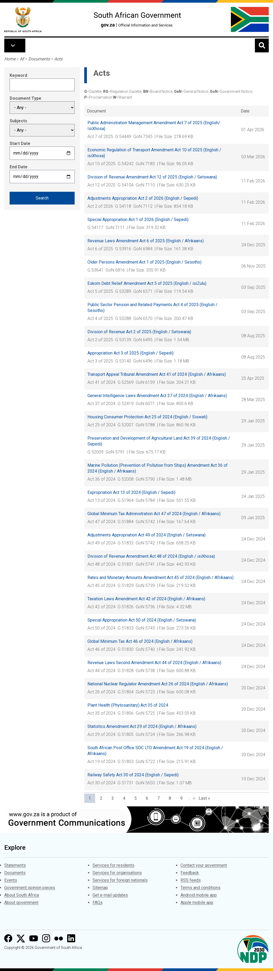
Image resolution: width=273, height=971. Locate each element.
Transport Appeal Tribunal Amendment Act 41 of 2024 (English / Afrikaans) (156, 374)
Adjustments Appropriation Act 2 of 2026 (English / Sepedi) (142, 198)
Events (10, 880)
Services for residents (113, 865)
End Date (18, 166)
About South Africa (21, 895)
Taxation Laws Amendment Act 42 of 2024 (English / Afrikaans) (146, 598)
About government (21, 902)
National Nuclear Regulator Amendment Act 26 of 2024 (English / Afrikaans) (157, 683)
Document (96, 111)
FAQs (98, 902)
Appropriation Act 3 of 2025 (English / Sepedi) (130, 353)
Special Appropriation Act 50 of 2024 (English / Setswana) (141, 620)
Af (22, 58)
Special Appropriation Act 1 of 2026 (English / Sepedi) (137, 219)
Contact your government (203, 865)
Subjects (18, 120)
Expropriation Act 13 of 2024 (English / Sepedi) (131, 492)
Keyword (18, 75)
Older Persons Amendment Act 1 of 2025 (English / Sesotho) (144, 262)
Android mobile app (198, 895)
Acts (58, 58)
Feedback (189, 872)
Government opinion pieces (29, 887)
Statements (15, 865)
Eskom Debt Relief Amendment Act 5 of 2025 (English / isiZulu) (146, 283)
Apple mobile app (196, 902)
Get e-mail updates (110, 895)
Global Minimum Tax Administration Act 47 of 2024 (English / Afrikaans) (153, 513)
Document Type (25, 98)
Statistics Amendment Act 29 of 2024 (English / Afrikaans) (141, 726)
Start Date (20, 143)
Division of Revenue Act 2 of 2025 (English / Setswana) (139, 331)
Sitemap (100, 887)
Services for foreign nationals (120, 880)
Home (9, 58)
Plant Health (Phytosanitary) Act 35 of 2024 (127, 705)
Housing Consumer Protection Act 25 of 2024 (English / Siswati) (147, 416)
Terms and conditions (200, 887)
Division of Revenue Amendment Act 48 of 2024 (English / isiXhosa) (151, 556)
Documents (39, 58)
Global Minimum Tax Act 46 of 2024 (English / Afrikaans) (139, 641)
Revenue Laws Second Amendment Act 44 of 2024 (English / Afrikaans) (154, 662)
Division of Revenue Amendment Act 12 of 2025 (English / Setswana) (152, 177)
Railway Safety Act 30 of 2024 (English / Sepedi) (133, 774)
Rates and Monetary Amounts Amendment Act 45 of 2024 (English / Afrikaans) (160, 577)
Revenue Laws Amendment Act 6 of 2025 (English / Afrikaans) (145, 240)
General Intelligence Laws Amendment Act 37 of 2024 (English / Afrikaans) (157, 395)
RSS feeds (190, 880)
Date (245, 111)
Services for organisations (117, 872)
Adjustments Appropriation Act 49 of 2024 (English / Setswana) (146, 534)
